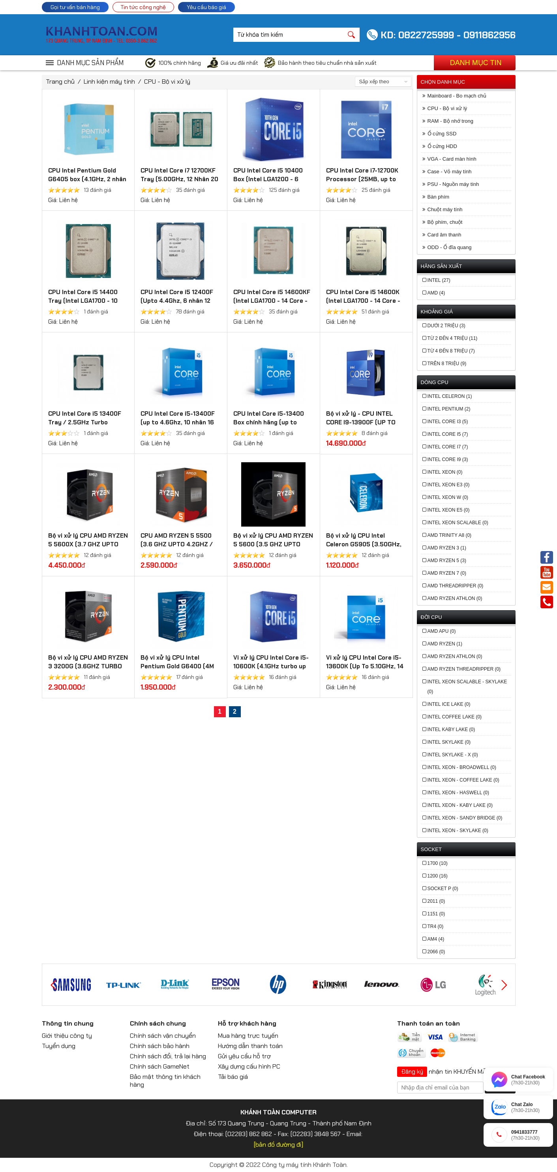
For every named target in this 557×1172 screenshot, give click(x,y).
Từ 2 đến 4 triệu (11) (453, 338)
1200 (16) (438, 876)
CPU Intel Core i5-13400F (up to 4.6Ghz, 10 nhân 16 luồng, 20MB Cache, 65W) (178, 422)
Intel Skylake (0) (449, 742)
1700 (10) (438, 863)
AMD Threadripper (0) (456, 586)
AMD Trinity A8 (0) (450, 535)
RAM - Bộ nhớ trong (450, 121)
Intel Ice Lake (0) (449, 704)
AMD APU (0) (442, 631)
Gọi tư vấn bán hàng (75, 7)
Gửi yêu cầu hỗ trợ (244, 1056)
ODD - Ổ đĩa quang (450, 247)
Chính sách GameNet (159, 1066)
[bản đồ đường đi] (278, 1144)
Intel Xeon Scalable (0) (458, 522)
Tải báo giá (233, 1077)
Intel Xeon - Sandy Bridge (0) (465, 818)
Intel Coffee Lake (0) (455, 717)
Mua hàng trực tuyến (248, 1035)
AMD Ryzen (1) (445, 644)
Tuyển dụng (58, 1046)
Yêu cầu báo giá (206, 7)
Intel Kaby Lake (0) (451, 729)
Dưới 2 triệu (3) (446, 325)
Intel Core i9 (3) (448, 459)
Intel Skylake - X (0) (453, 755)
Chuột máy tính (445, 209)
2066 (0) (436, 951)
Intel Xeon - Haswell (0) (458, 792)
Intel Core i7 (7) (448, 447)
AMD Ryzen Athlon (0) (455, 598)
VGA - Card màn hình (452, 159)
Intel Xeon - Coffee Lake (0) (463, 780)
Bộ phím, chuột (445, 222)
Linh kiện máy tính (109, 81)
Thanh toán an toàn (428, 1023)
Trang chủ (60, 81)
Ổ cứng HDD (442, 146)
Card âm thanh (444, 235)
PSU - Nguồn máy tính (453, 184)
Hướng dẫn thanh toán (250, 1046)
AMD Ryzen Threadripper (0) (464, 669)
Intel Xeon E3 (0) (449, 485)
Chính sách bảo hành (159, 1046)
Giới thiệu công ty (67, 1035)
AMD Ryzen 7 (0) (447, 573)
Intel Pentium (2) (449, 409)
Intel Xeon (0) (445, 472)
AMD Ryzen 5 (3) (447, 560)
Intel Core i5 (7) (448, 434)
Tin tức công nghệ (143, 7)
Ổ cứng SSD (442, 134)
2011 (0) (436, 901)
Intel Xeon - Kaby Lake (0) (460, 805)
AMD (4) (436, 293)
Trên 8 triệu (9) (447, 363)
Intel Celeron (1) (450, 396)
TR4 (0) (436, 926)
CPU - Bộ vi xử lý (167, 81)
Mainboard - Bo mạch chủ (457, 96)
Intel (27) (439, 280)
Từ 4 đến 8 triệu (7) (451, 351)
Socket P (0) (443, 888)
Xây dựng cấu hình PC (249, 1066)
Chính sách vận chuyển (163, 1035)
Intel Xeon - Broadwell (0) (462, 767)
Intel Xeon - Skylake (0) (458, 830)
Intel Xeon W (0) (448, 497)
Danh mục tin (476, 63)
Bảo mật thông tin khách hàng (165, 1081)
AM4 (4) (436, 939)
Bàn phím (439, 197)
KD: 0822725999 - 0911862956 (448, 35)
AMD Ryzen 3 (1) (447, 548)
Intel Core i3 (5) (448, 421)
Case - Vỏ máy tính (450, 171)
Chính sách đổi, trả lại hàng (168, 1056)
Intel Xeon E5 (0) (449, 510)
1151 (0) (436, 914)
